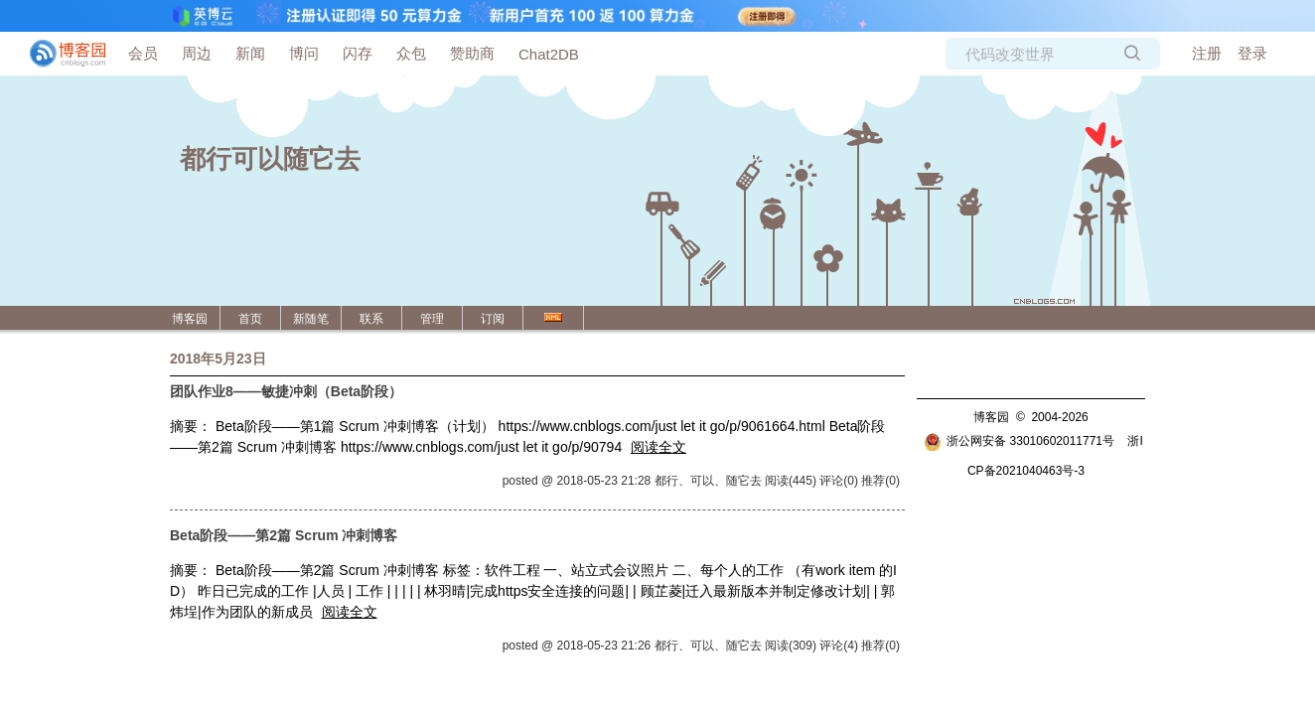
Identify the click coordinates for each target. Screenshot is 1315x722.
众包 (411, 53)
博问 (304, 53)
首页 (250, 319)
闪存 (357, 53)
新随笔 (311, 319)
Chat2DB (548, 54)
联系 (371, 319)
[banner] (59, 54)
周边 (197, 53)
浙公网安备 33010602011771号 (1019, 441)
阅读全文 (658, 447)
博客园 (190, 319)
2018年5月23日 (218, 358)
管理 (432, 319)
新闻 (250, 53)
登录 (1252, 53)
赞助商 (472, 53)
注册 (1207, 53)
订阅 (493, 319)
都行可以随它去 (270, 159)
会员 (143, 53)
